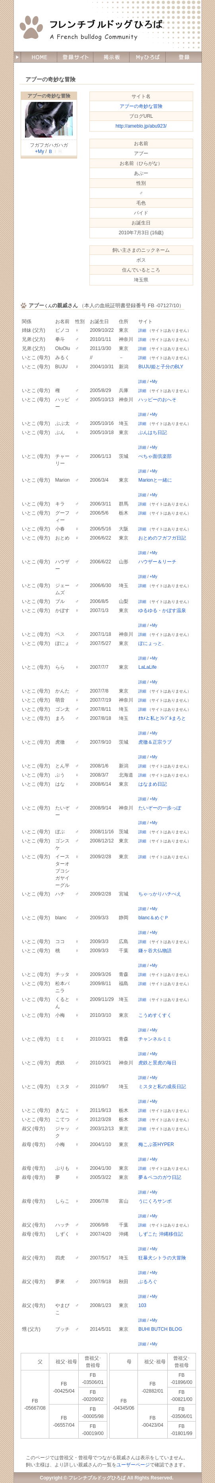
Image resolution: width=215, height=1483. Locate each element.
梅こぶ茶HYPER (156, 1144)
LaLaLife (147, 667)
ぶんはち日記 (152, 432)
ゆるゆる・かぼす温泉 (162, 610)
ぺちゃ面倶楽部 (155, 456)
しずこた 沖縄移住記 (160, 1234)
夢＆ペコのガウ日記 (159, 1177)
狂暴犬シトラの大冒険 (162, 1258)
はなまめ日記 (152, 784)
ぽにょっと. (150, 643)
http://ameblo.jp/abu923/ (141, 126)
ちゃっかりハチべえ (159, 894)
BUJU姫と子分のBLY (160, 366)
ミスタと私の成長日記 (162, 1086)
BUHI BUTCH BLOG (160, 1329)
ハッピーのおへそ (157, 399)
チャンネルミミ (155, 1039)
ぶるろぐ (147, 1281)
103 (142, 1305)
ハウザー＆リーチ (157, 561)
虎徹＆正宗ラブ (155, 742)
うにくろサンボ (155, 1201)
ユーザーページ (133, 1465)
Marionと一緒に (155, 480)
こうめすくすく (155, 1015)
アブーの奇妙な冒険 (48, 96)
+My (39, 151)
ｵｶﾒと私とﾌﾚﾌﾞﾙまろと (162, 718)
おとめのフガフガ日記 (162, 538)
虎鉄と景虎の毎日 (157, 1063)
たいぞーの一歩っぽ (159, 808)
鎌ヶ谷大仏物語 (155, 950)
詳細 (142, 330)
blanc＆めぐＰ (153, 917)
